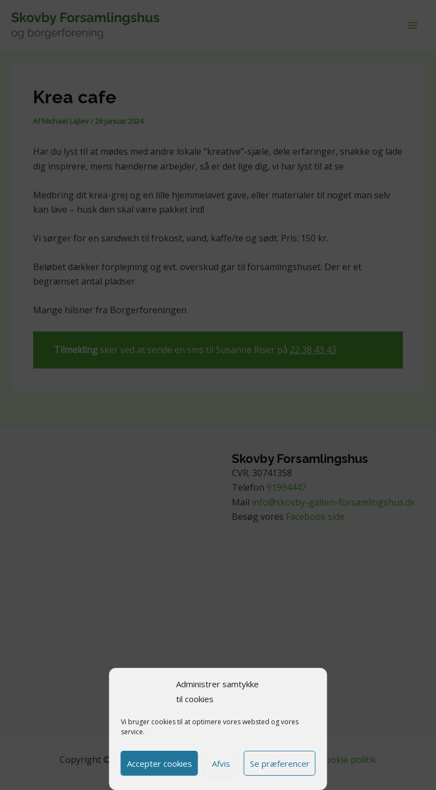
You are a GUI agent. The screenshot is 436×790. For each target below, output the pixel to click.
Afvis (221, 763)
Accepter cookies (159, 763)
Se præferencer (280, 763)
